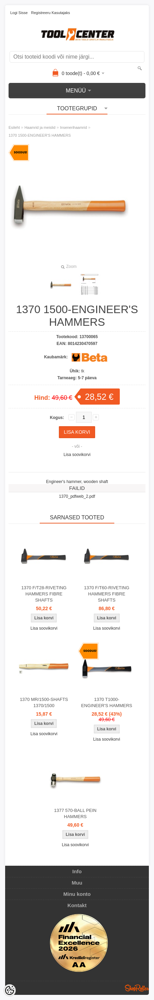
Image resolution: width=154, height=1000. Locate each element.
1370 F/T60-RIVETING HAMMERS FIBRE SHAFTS (106, 594)
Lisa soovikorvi (77, 454)
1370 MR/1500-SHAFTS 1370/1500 (44, 702)
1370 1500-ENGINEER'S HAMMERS (40, 135)
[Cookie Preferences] (9, 990)
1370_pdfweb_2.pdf (77, 496)
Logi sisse (19, 13)
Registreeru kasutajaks (50, 13)
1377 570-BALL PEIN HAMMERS (75, 813)
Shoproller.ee (137, 988)
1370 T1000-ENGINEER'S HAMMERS (106, 702)
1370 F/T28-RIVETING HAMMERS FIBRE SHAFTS (43, 594)
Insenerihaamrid (73, 127)
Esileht (14, 127)
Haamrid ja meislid (39, 127)
